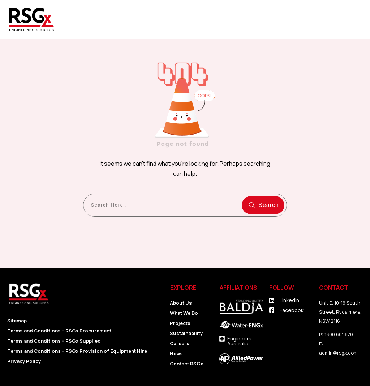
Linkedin (289, 300)
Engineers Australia (239, 341)
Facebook (292, 310)
